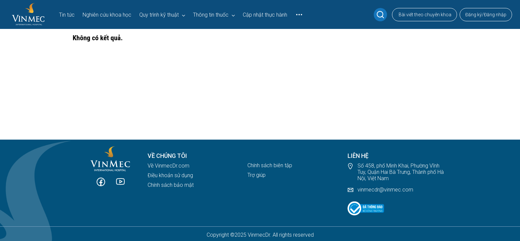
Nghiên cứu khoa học (107, 15)
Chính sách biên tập (269, 165)
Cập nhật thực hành (265, 15)
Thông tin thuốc (210, 15)
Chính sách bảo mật (171, 185)
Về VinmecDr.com (168, 166)
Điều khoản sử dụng (170, 175)
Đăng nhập (495, 14)
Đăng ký (473, 14)
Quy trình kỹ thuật (159, 15)
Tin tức (67, 15)
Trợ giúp (256, 175)
